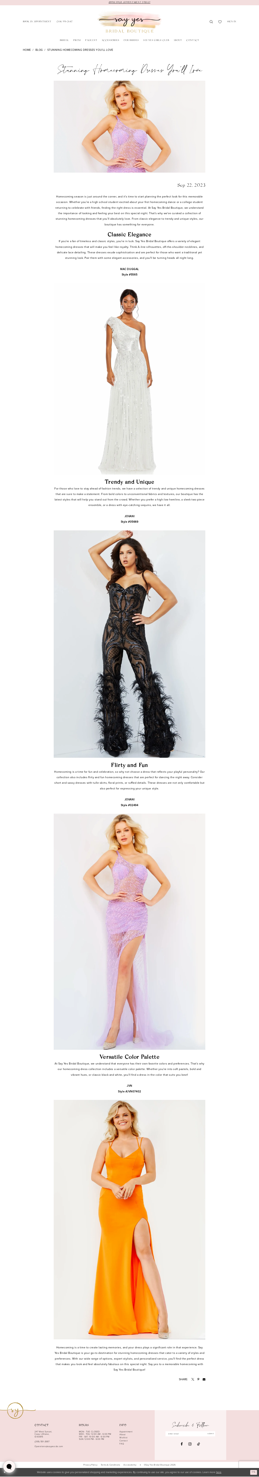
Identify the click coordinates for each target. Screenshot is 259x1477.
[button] (231, 22)
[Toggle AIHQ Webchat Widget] (9, 1467)
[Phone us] (64, 22)
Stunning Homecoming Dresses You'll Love (80, 50)
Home (27, 50)
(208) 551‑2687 (42, 1441)
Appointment (125, 1431)
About (122, 1435)
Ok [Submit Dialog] (253, 1472)
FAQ (121, 1444)
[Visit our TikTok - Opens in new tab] (198, 1445)
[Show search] (211, 22)
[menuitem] (37, 22)
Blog (39, 50)
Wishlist (123, 1437)
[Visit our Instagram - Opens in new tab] (189, 1445)
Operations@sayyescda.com (49, 1446)
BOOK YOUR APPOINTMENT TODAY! (129, 2)
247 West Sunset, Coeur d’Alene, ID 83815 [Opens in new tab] (43, 1434)
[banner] (129, 22)
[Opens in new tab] (192, 1379)
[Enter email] (190, 1434)
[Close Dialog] (5, 1473)
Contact (123, 1440)
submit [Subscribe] (212, 1434)
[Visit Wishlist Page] (220, 22)
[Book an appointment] (37, 22)
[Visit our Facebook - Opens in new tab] (182, 1445)
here (218, 1472)
